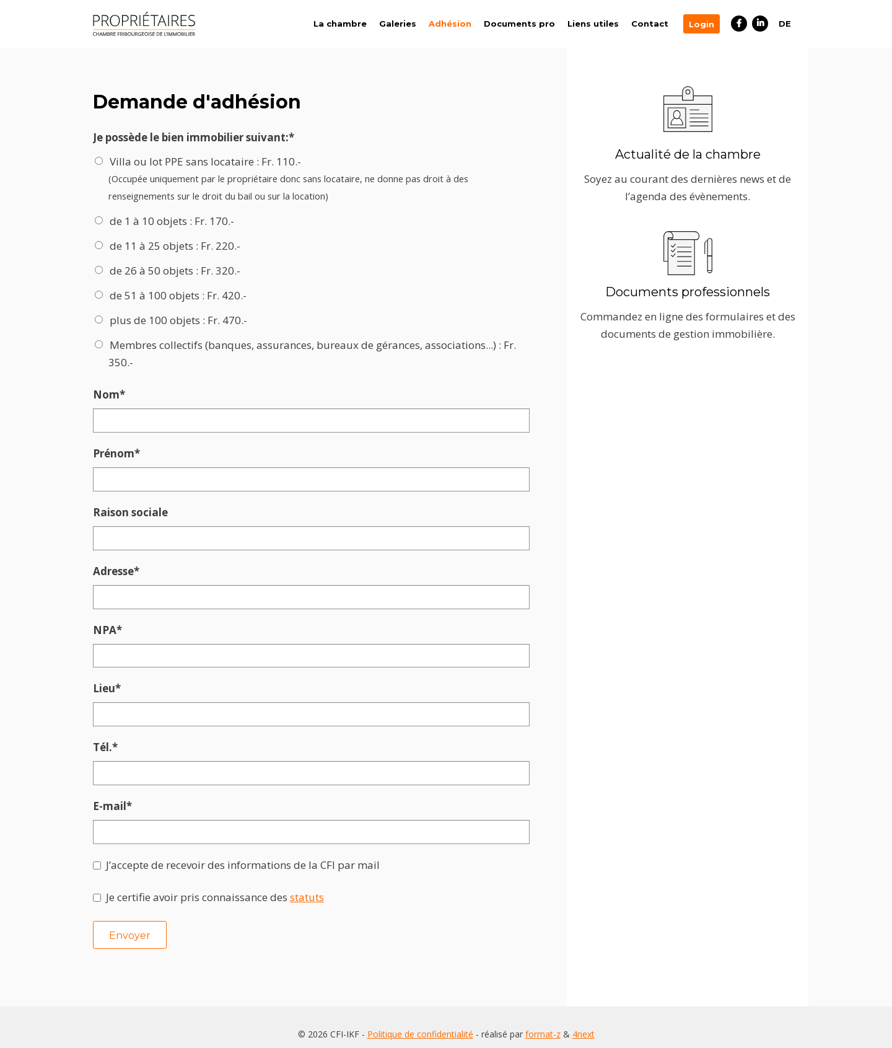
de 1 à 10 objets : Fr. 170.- (172, 221)
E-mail (122, 802)
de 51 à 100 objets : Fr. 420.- (178, 295)
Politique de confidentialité (420, 1023)
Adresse (122, 569)
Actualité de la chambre (688, 154)
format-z (543, 1023)
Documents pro (519, 24)
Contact (649, 24)
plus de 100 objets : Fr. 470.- (178, 320)
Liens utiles (593, 24)
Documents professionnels (687, 291)
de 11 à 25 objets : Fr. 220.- (175, 246)
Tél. (122, 744)
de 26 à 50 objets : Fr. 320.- (175, 270)
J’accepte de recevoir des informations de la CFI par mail (243, 860)
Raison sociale (130, 511)
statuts (307, 893)
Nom (122, 394)
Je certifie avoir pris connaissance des (215, 893)
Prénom (122, 453)
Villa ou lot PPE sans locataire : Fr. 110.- (315, 179)
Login (701, 24)
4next (583, 1023)
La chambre (340, 24)
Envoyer (130, 931)
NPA (122, 627)
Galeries (397, 24)
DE (785, 24)
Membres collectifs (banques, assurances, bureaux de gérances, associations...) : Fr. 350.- (312, 353)
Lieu (122, 686)
